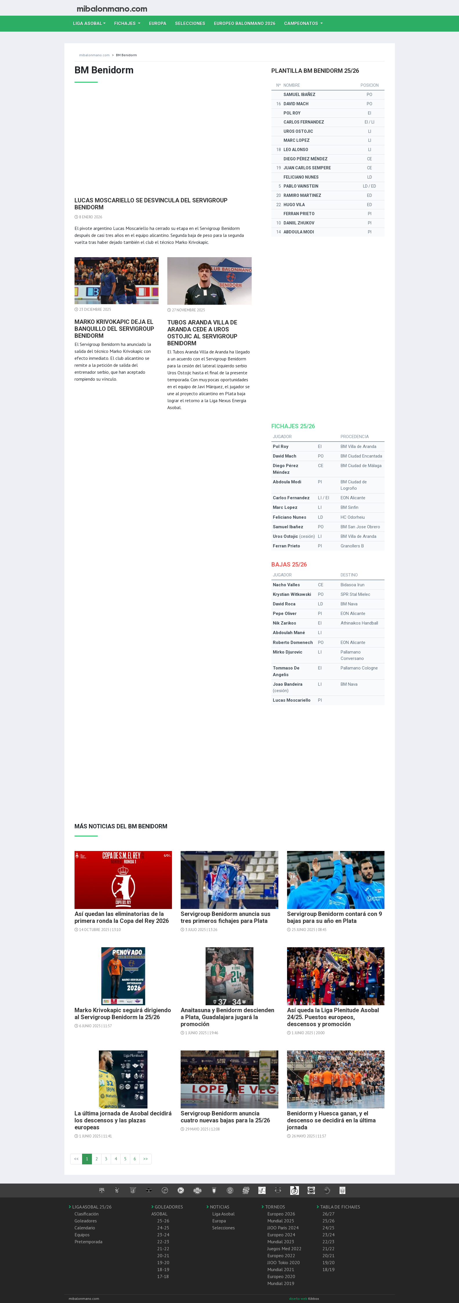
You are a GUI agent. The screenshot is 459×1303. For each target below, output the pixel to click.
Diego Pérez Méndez (306, 159)
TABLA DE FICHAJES (338, 1207)
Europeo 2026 (281, 1214)
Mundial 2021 (280, 1269)
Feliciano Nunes (301, 177)
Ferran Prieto (299, 213)
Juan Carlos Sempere (307, 168)
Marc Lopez (297, 140)
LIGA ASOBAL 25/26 (90, 1207)
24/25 (328, 1228)
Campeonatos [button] (301, 23)
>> (145, 1159)
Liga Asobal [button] (87, 23)
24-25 (163, 1228)
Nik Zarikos (284, 623)
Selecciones (192, 23)
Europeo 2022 (281, 1255)
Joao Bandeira (287, 684)
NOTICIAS (217, 1207)
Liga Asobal (223, 1214)
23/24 (328, 1234)
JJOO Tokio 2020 (283, 1262)
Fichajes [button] (125, 23)
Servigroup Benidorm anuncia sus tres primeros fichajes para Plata (226, 917)
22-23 (163, 1241)
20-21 (163, 1255)
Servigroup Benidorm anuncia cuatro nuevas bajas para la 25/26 (225, 1117)
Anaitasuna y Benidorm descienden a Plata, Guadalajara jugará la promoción (227, 1017)
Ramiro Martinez (302, 195)
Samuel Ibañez (299, 94)
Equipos (82, 1234)
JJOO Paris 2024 (283, 1228)
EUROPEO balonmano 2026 (247, 23)
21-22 (163, 1248)
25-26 (163, 1221)
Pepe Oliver (285, 613)
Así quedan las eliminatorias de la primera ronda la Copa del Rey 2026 (122, 917)
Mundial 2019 (280, 1283)
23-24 (163, 1234)
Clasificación (87, 1214)
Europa (160, 23)
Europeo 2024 (281, 1234)
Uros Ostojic (298, 131)
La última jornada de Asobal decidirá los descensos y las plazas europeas (123, 1120)
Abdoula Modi (299, 232)
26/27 (328, 1214)
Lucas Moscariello (292, 700)
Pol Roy (292, 113)
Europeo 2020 (281, 1276)
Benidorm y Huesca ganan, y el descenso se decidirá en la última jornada (331, 1120)
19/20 (328, 1262)
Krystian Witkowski (292, 594)
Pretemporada (88, 1241)
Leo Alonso (296, 149)
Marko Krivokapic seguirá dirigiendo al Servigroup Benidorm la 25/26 (123, 1014)
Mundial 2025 (280, 1221)
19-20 (163, 1262)
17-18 (163, 1276)
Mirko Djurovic (287, 652)
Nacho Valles (286, 584)
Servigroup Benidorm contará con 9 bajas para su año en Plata (334, 917)
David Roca (284, 604)
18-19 (163, 1269)
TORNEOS (273, 1207)
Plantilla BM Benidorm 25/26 (315, 70)
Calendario (85, 1228)
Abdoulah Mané (289, 632)
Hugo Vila (294, 204)
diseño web (298, 1298)
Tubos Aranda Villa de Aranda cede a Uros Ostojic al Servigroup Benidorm (202, 333)
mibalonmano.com (94, 55)
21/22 (328, 1248)
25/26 (328, 1221)
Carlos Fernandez (304, 122)
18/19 (328, 1269)
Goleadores (86, 1221)
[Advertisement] (163, 137)
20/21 (328, 1255)
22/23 (328, 1241)
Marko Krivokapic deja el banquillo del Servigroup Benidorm (114, 328)
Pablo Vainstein (301, 186)
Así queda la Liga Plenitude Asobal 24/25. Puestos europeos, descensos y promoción (333, 1017)
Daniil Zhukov (299, 223)
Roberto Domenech (293, 642)
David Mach (296, 103)
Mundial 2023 (280, 1241)
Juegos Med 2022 (284, 1248)
